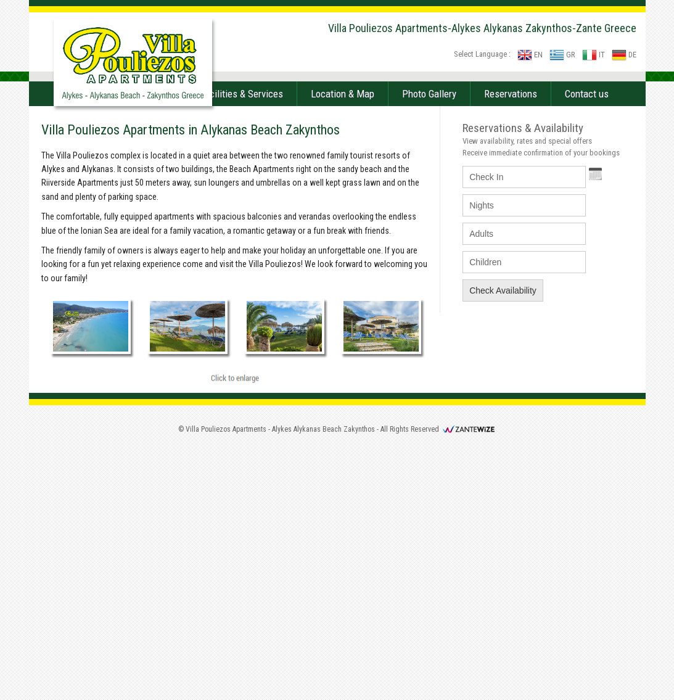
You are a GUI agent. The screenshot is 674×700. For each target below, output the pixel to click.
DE (624, 54)
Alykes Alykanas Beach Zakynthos (323, 681)
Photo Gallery (429, 346)
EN (530, 54)
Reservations (510, 346)
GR (562, 54)
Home (66, 346)
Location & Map (342, 346)
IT (593, 54)
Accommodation (139, 346)
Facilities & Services (241, 346)
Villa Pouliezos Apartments (226, 681)
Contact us (587, 346)
